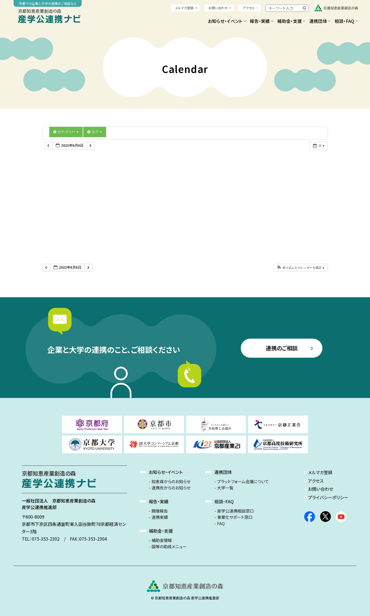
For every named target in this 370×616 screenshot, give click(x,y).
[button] (300, 267)
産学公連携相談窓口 (235, 511)
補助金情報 (162, 540)
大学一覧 (225, 488)
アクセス (249, 7)
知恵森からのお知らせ (171, 481)
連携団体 (320, 21)
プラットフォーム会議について (243, 481)
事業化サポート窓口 (234, 517)
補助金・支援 (291, 21)
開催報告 (160, 511)
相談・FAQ (346, 21)
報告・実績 (261, 21)
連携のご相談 (282, 348)
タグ (94, 132)
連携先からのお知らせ (171, 488)
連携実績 (160, 517)
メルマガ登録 (184, 7)
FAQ (221, 523)
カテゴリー (66, 132)
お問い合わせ (218, 7)
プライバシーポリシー (328, 497)
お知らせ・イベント (227, 21)
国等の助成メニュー (169, 546)
